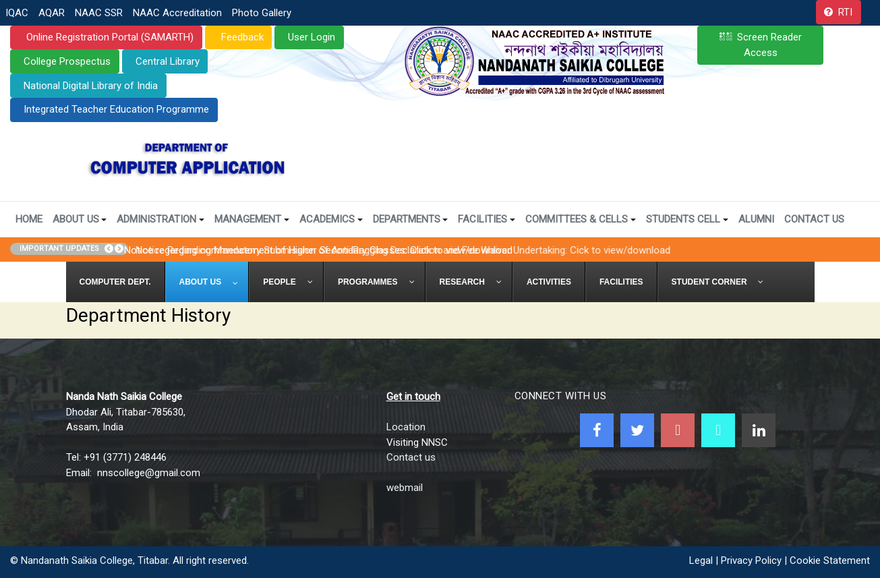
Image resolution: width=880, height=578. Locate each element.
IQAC (16, 13)
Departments (410, 219)
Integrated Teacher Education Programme (116, 109)
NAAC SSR (99, 13)
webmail (404, 488)
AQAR (51, 13)
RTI (845, 12)
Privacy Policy (751, 560)
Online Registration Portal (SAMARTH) (109, 37)
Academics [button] (331, 219)
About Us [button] (80, 219)
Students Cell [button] (687, 219)
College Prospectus (67, 61)
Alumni (756, 219)
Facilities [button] (486, 219)
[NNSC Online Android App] (718, 430)
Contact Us (814, 219)
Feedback (241, 37)
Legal (701, 560)
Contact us (411, 457)
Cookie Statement (830, 560)
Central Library (168, 61)
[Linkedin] (758, 430)
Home (29, 219)
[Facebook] (597, 430)
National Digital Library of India (91, 86)
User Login (311, 37)
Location (406, 427)
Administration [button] (160, 219)
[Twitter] (637, 430)
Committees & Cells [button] (580, 219)
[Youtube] (678, 430)
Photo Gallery (261, 13)
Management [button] (251, 219)
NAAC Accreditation (177, 13)
